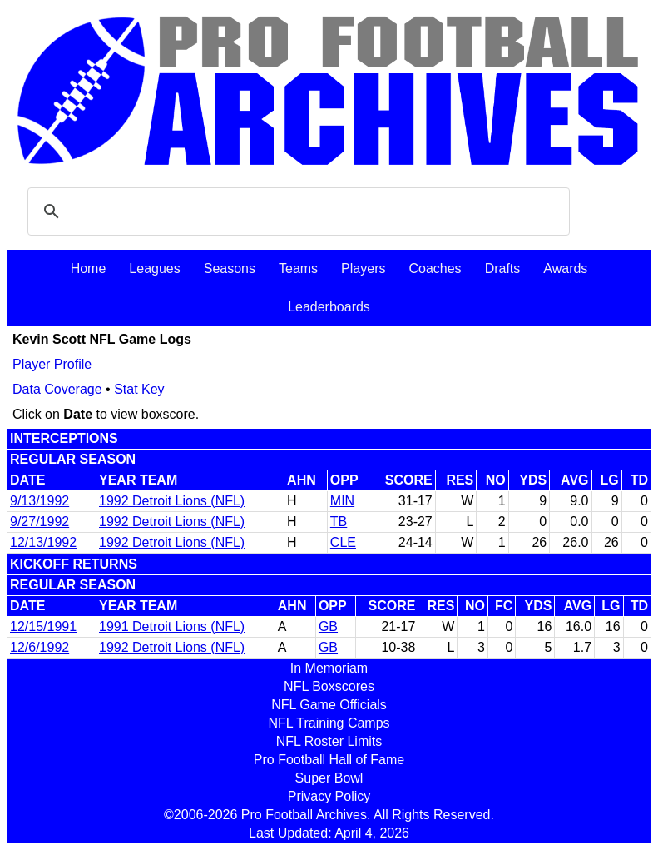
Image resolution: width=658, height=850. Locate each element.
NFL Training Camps (328, 723)
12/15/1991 (43, 626)
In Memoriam (329, 668)
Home (88, 268)
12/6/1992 (39, 647)
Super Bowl (329, 778)
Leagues (154, 268)
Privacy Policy (329, 796)
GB (328, 626)
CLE (343, 542)
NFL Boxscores (329, 686)
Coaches (434, 268)
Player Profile (52, 364)
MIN (342, 501)
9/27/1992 (39, 521)
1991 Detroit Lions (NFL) (172, 626)
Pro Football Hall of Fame (329, 760)
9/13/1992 (39, 501)
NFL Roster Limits (329, 741)
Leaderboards (329, 307)
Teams (298, 268)
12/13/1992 (43, 542)
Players (363, 268)
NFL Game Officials (329, 705)
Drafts (503, 268)
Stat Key (139, 389)
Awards (565, 268)
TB (338, 521)
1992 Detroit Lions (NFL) (172, 501)
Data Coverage (57, 389)
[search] (296, 211)
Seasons (229, 268)
